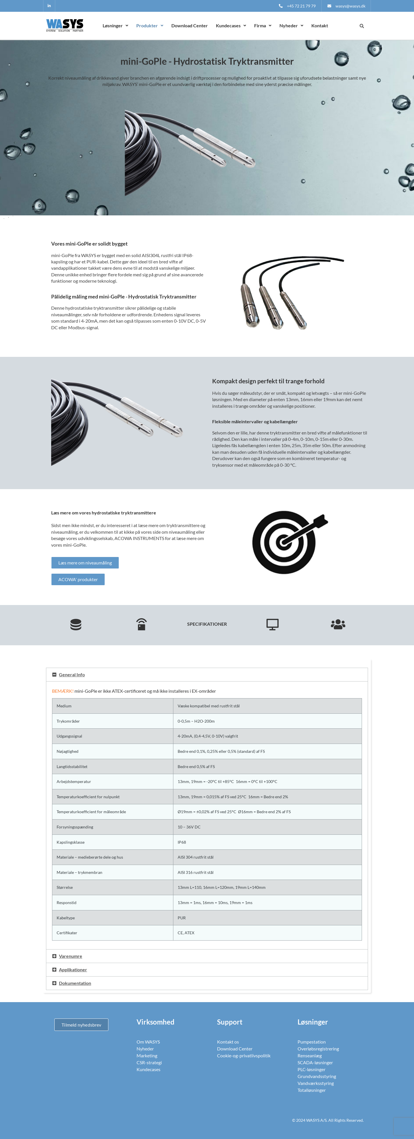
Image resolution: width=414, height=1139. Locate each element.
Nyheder (291, 25)
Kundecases (231, 25)
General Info (72, 674)
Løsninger (115, 25)
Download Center (189, 25)
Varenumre (70, 956)
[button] (115, 25)
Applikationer (73, 969)
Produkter (149, 25)
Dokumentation (75, 983)
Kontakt (319, 25)
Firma (262, 25)
